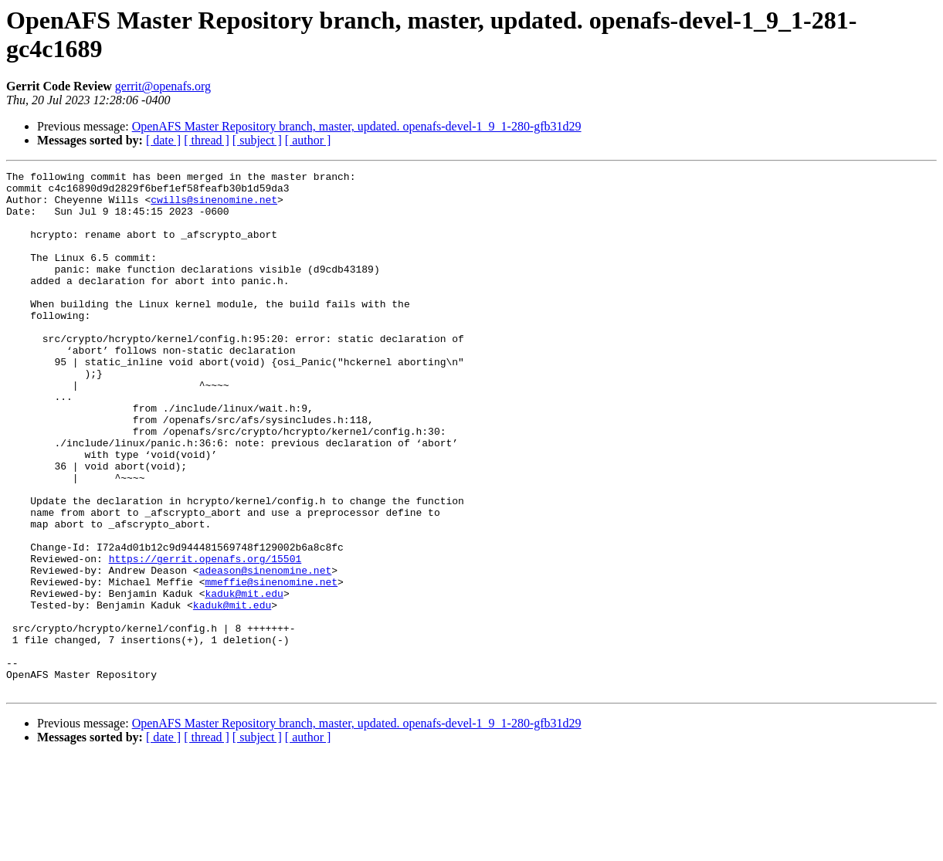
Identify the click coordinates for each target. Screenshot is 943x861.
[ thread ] (206, 140)
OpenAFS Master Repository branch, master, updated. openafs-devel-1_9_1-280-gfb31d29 (357, 126)
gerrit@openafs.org (163, 86)
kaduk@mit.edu (244, 679)
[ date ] (163, 140)
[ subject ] (257, 140)
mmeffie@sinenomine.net (271, 665)
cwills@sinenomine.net (214, 206)
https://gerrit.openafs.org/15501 (205, 637)
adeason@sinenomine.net (265, 651)
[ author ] (308, 140)
